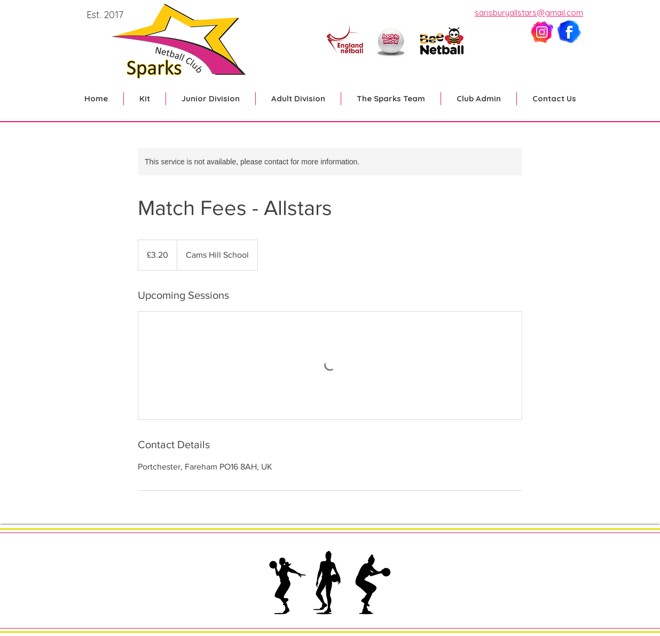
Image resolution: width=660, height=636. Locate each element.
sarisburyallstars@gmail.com (529, 12)
